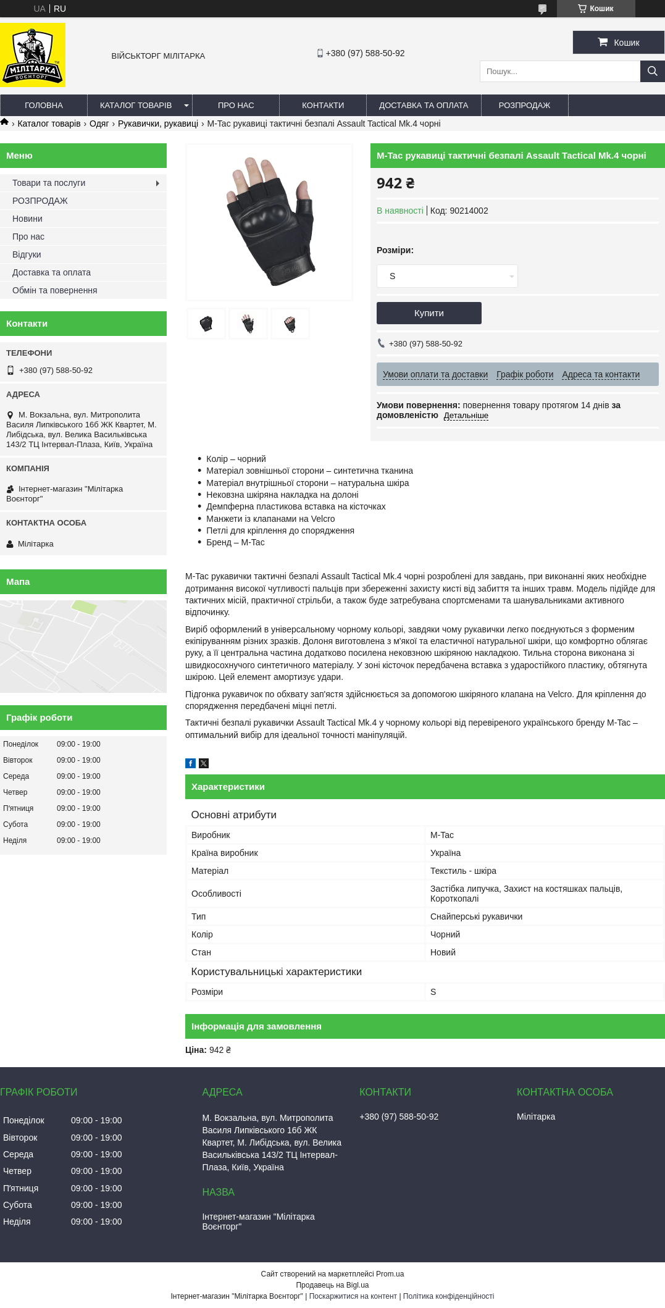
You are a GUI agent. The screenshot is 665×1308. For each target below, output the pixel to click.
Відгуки (26, 254)
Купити (429, 313)
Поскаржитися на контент (353, 1296)
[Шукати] (652, 71)
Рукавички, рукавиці (158, 123)
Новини (27, 219)
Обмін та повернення (55, 290)
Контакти (323, 105)
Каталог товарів (136, 105)
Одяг (99, 123)
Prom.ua (390, 1274)
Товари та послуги (48, 183)
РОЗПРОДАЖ (524, 105)
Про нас (236, 105)
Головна (44, 105)
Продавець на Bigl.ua (332, 1285)
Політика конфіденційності (449, 1296)
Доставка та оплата (423, 105)
